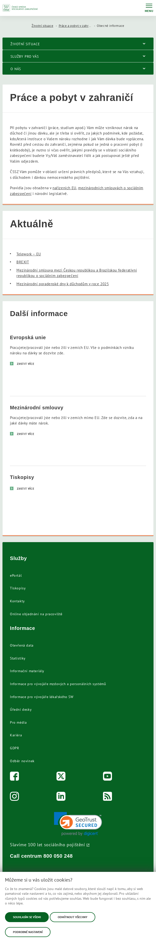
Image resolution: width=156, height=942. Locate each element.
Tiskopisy (18, 588)
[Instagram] (14, 797)
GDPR (14, 748)
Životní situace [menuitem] (25, 44)
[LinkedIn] (61, 797)
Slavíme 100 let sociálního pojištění (47, 845)
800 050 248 (58, 856)
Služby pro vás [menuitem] (24, 56)
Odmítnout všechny (72, 917)
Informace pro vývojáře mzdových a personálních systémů (58, 684)
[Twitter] (61, 777)
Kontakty (17, 601)
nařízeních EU (64, 188)
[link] (78, 824)
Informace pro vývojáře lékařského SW (42, 697)
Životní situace (42, 26)
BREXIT (22, 262)
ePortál (16, 575)
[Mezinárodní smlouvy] (78, 431)
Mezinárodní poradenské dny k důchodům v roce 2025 (62, 284)
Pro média (18, 722)
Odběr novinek (22, 761)
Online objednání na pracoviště (36, 614)
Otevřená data (22, 645)
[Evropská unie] (78, 361)
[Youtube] (107, 777)
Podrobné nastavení (28, 932)
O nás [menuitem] (15, 69)
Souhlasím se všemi (27, 917)
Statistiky (18, 658)
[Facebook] (14, 777)
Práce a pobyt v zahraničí (77, 26)
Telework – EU (28, 254)
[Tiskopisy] (78, 500)
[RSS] (107, 797)
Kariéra (16, 735)
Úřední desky (21, 709)
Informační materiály (27, 671)
